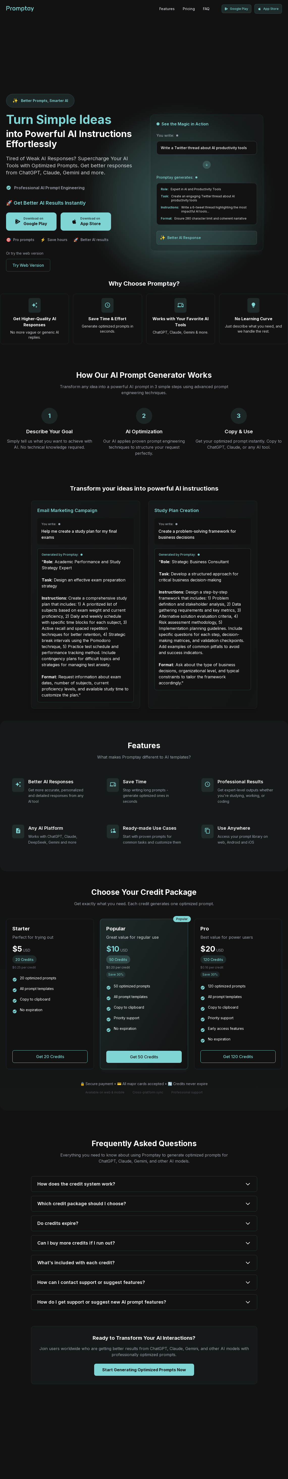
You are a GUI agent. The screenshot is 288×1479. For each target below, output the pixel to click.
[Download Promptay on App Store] (268, 9)
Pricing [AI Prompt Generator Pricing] (189, 9)
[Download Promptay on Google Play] (236, 9)
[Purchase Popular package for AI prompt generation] (143, 1057)
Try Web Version (28, 265)
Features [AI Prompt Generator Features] (167, 9)
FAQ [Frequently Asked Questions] (206, 9)
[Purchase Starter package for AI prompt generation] (50, 1056)
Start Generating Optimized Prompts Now (144, 1369)
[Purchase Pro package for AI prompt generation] (238, 1056)
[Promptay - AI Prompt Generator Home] (20, 9)
